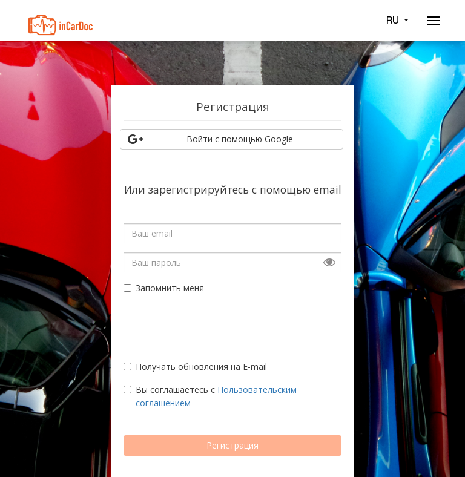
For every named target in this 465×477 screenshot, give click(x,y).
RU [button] (397, 20)
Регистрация (232, 445)
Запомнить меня (164, 288)
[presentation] (194, 322)
